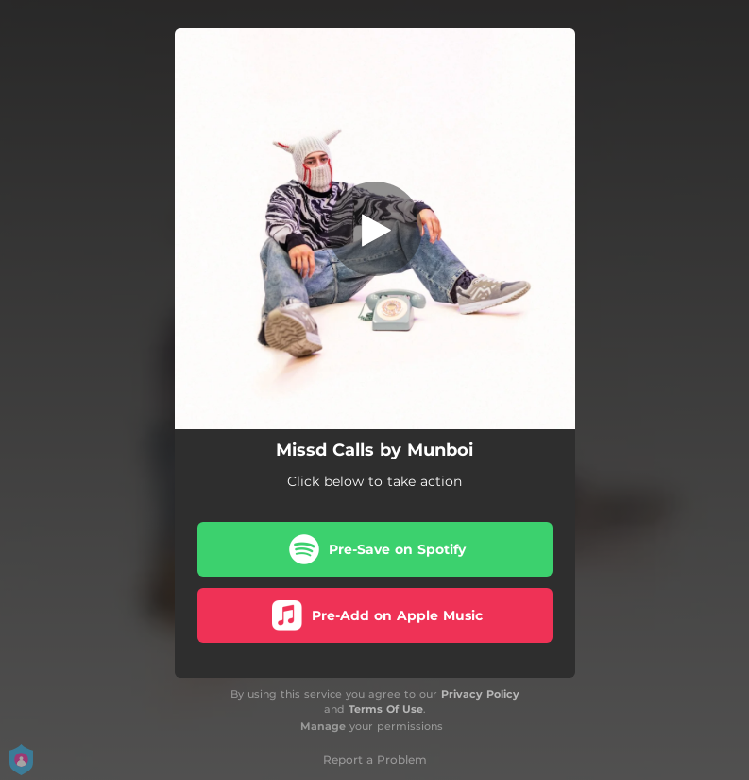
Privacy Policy (480, 694)
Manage (323, 726)
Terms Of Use (386, 709)
